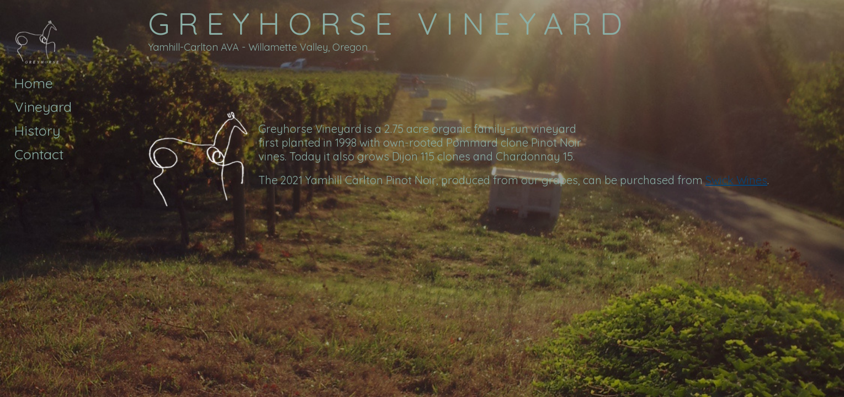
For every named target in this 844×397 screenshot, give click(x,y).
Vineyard (43, 106)
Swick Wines (736, 180)
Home (33, 83)
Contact (38, 154)
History (37, 130)
